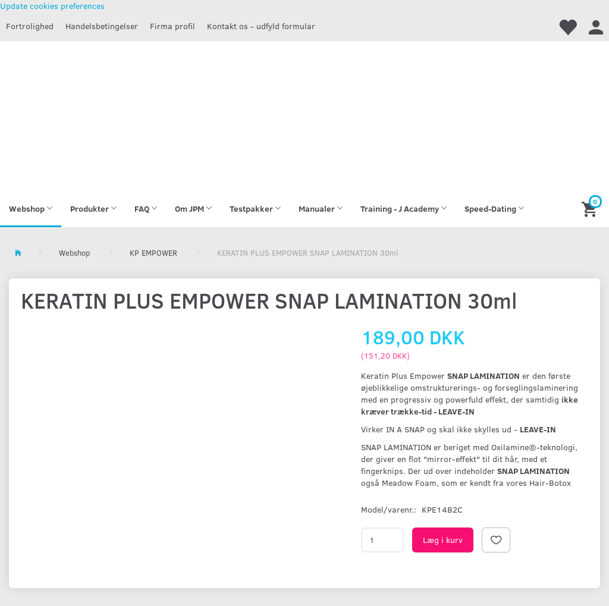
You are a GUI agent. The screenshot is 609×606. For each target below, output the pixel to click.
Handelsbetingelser (101, 26)
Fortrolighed (30, 26)
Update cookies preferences (52, 5)
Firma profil (172, 26)
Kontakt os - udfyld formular (261, 26)
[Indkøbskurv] (591, 208)
